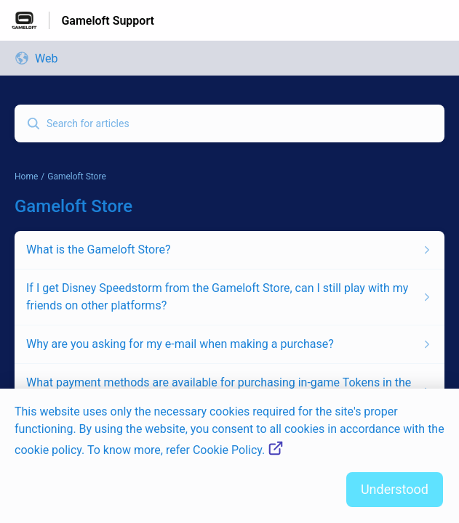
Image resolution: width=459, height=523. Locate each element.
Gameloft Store (76, 176)
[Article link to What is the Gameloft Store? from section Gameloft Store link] (229, 250)
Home (26, 176)
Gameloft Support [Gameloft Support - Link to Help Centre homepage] (107, 21)
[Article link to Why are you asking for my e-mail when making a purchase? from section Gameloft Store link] (229, 344)
